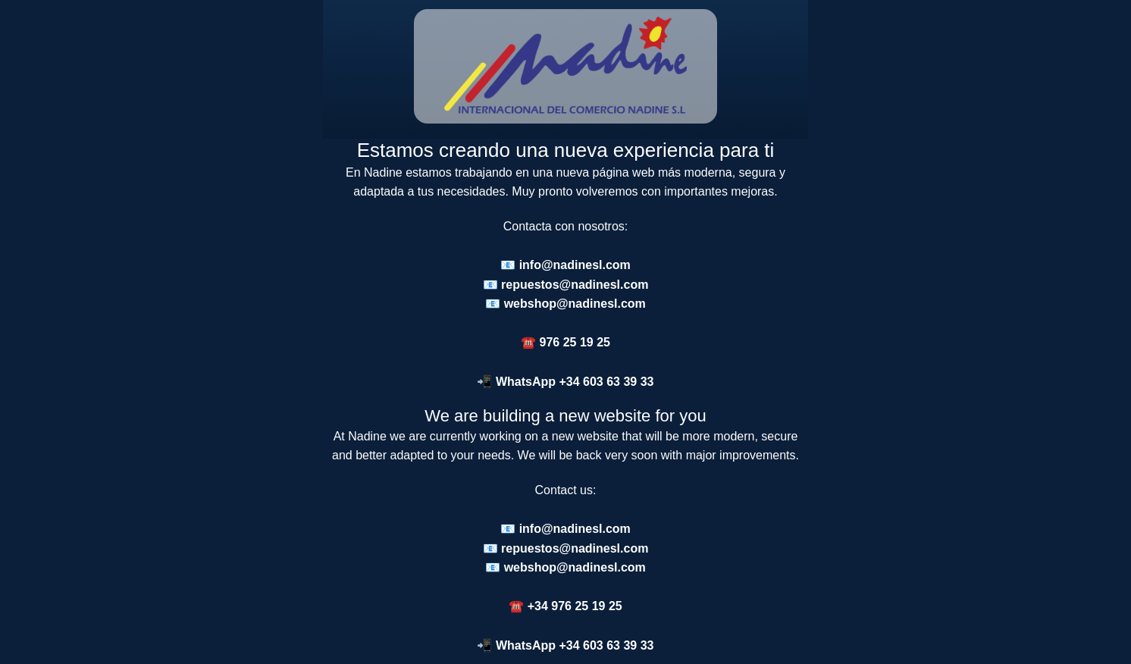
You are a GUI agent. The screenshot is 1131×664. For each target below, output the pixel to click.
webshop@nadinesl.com (575, 303)
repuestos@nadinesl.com (574, 284)
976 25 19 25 (575, 342)
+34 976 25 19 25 (575, 606)
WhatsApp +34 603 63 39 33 (575, 381)
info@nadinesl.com (575, 264)
